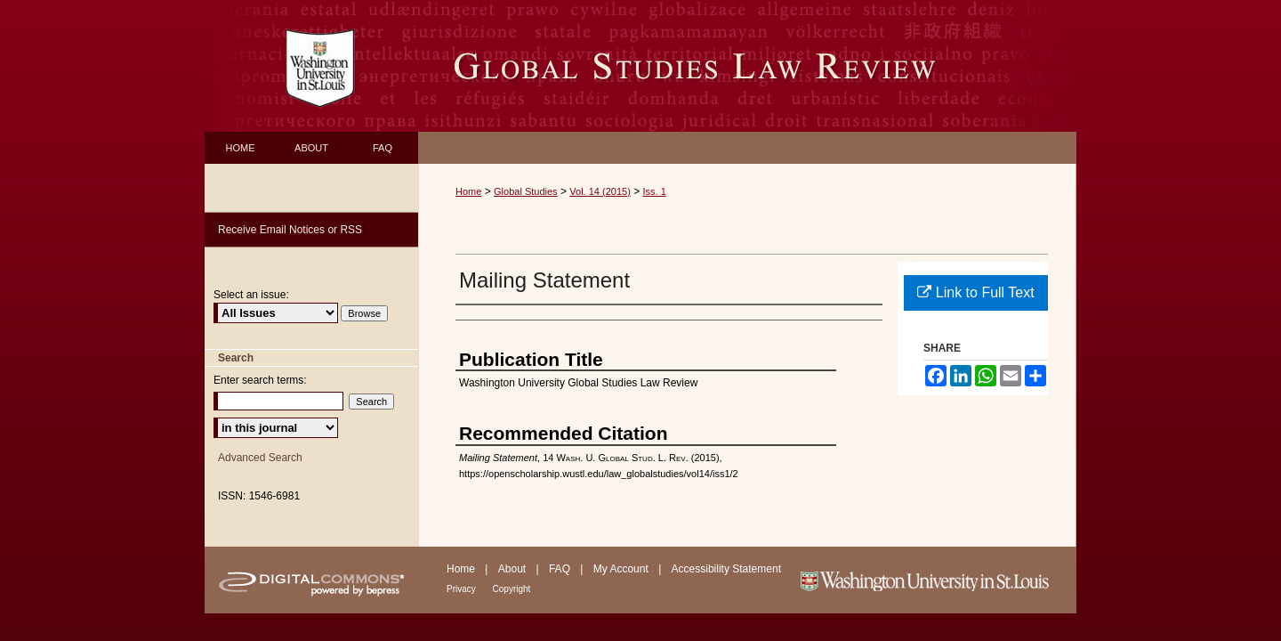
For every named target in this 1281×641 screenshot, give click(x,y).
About (513, 569)
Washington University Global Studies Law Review (747, 66)
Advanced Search (260, 457)
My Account (622, 569)
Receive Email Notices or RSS (290, 229)
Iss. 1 (654, 191)
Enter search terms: (260, 380)
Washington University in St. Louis (936, 580)
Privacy (463, 589)
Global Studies (526, 191)
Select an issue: (251, 294)
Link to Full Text (975, 292)
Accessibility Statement (726, 569)
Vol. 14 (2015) (600, 191)
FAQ (561, 569)
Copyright (512, 589)
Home (468, 191)
